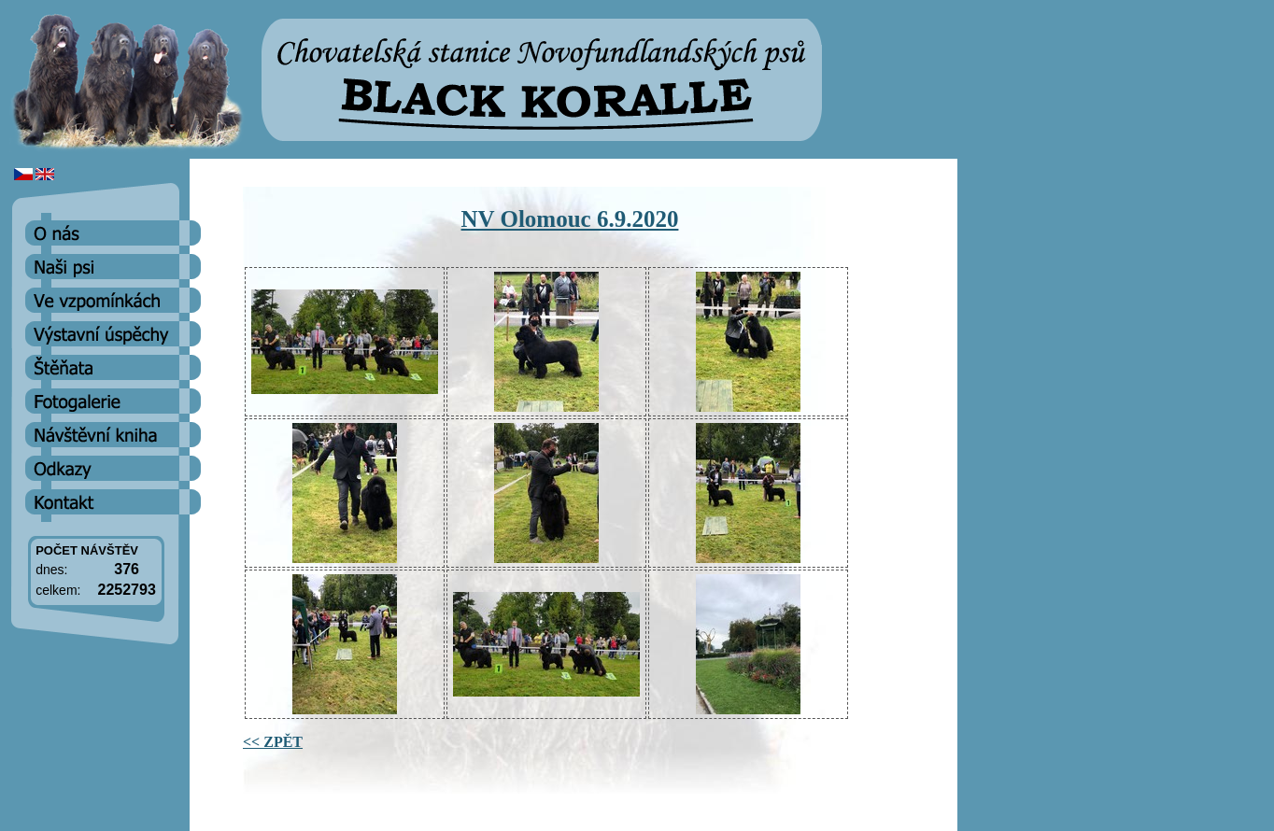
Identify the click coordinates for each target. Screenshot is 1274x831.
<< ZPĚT (273, 742)
